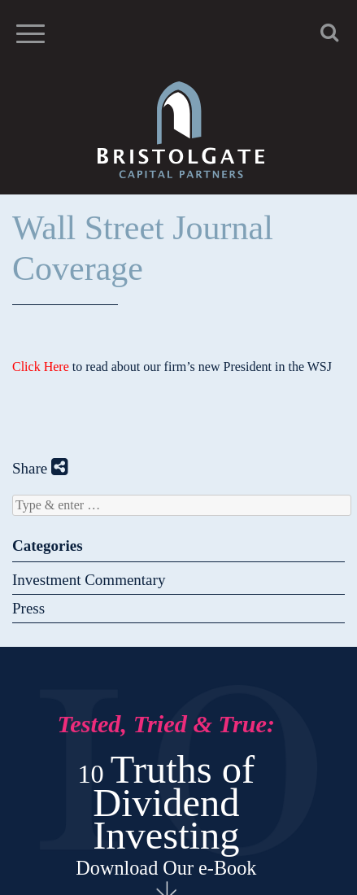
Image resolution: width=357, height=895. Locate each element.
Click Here (40, 366)
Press (28, 608)
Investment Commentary (88, 579)
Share (40, 468)
